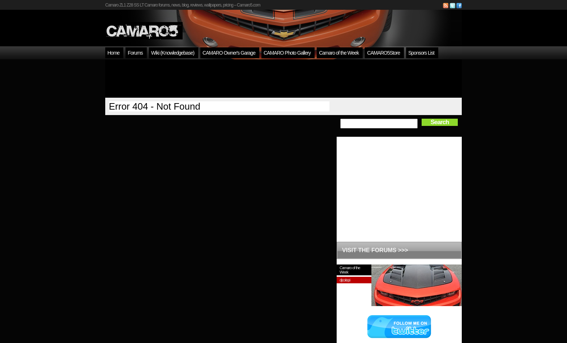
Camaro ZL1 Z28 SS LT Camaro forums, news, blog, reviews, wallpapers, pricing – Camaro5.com (182, 5)
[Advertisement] (283, 78)
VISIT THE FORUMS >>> (375, 250)
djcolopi (345, 280)
